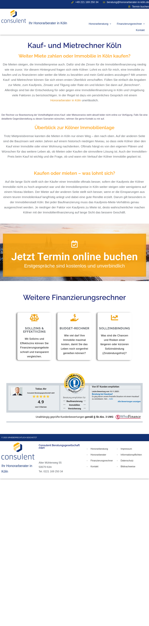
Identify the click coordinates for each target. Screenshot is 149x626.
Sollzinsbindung (114, 328)
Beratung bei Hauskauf (102, 394)
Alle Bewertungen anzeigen (129, 401)
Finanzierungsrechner (131, 24)
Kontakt (140, 30)
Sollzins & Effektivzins (34, 329)
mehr (111, 399)
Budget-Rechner (74, 328)
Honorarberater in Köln (65, 100)
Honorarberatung (100, 24)
